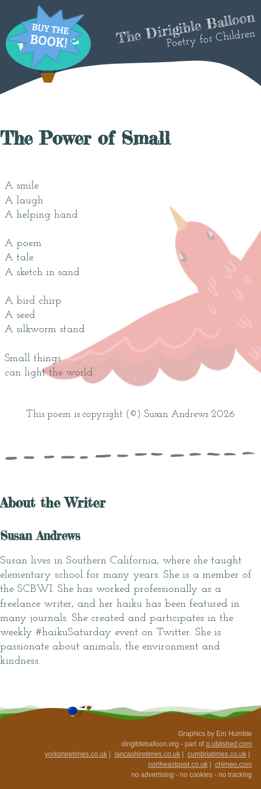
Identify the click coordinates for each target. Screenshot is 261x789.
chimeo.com (233, 764)
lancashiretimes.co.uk (147, 754)
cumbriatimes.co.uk (217, 754)
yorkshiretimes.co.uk (76, 754)
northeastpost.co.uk (178, 764)
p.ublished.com (229, 744)
